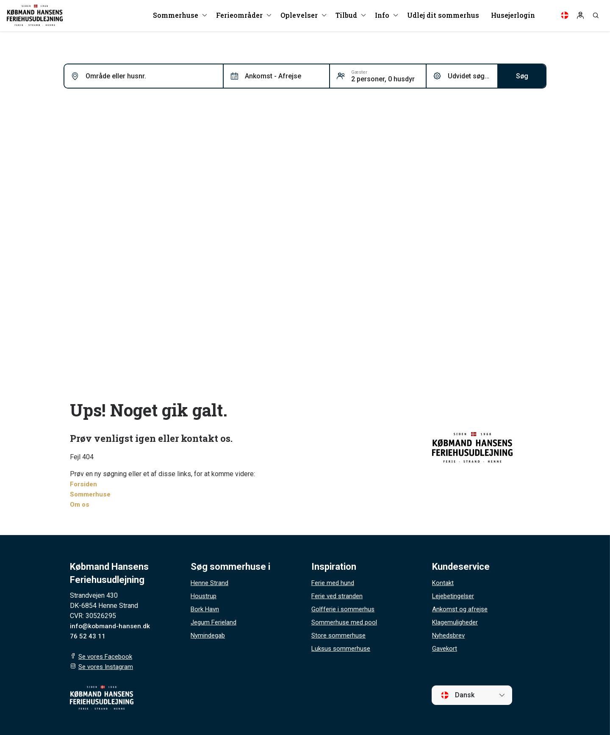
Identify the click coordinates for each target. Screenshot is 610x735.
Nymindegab (209, 635)
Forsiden (84, 484)
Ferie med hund (334, 583)
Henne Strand (210, 583)
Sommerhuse (91, 494)
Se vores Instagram (107, 667)
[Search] (595, 17)
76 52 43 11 (87, 636)
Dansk (457, 695)
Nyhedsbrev (450, 635)
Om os (80, 504)
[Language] (564, 17)
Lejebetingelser (455, 596)
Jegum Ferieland (215, 622)
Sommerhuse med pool (345, 622)
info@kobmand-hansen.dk (111, 626)
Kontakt (443, 583)
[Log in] (580, 17)
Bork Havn (206, 609)
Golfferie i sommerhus (344, 609)
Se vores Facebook (107, 656)
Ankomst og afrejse (461, 609)
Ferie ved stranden (339, 596)
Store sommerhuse (339, 635)
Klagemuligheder (457, 622)
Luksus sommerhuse (342, 648)
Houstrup (204, 596)
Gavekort (445, 648)
